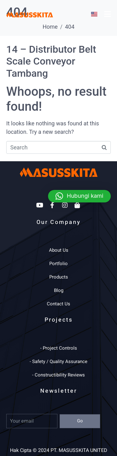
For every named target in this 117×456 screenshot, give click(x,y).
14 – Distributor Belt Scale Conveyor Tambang (51, 61)
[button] (79, 196)
